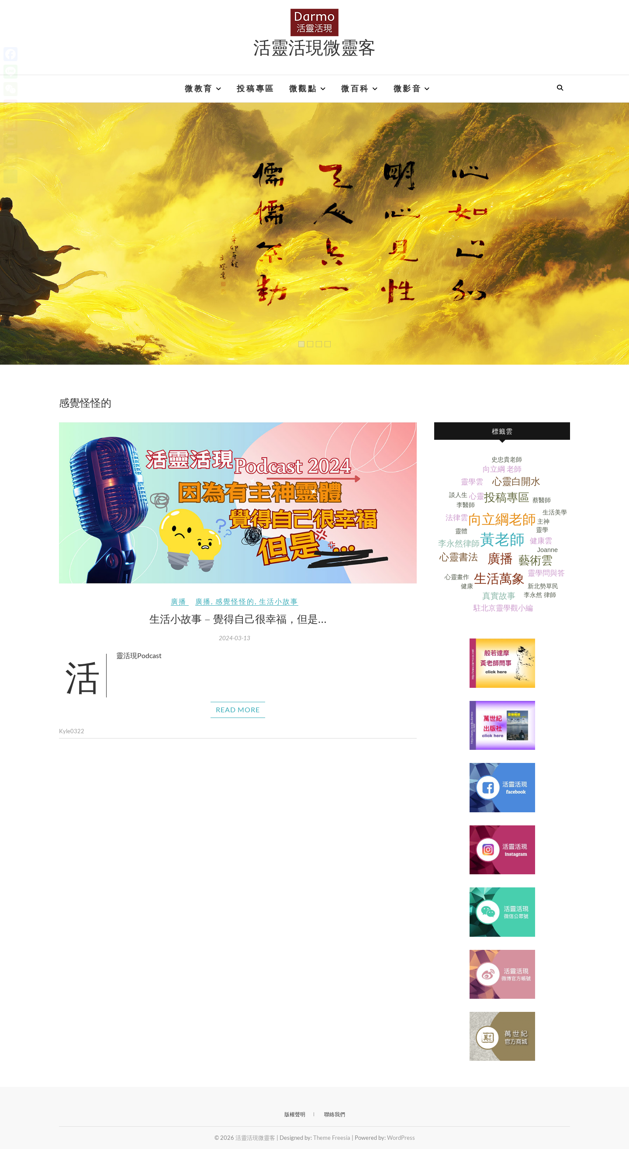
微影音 (408, 88)
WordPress (401, 1137)
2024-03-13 (234, 638)
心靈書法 (458, 557)
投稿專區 (255, 88)
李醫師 (465, 504)
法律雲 (457, 518)
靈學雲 (472, 482)
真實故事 (498, 595)
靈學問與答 (546, 573)
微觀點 (303, 88)
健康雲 (541, 541)
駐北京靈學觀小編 (503, 608)
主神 (543, 521)
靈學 (542, 529)
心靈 (476, 496)
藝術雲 (535, 560)
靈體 (461, 531)
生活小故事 (278, 601)
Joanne (547, 549)
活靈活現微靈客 (314, 46)
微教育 (199, 88)
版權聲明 (294, 1114)
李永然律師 (459, 543)
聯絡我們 (334, 1114)
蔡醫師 (541, 500)
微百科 (355, 88)
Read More (238, 709)
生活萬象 (499, 579)
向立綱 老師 (502, 469)
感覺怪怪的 (235, 601)
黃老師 (502, 539)
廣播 (179, 601)
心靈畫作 (457, 576)
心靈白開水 (516, 481)
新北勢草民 (543, 586)
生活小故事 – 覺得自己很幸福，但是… (238, 618)
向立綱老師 (502, 519)
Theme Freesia (331, 1137)
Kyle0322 (71, 731)
